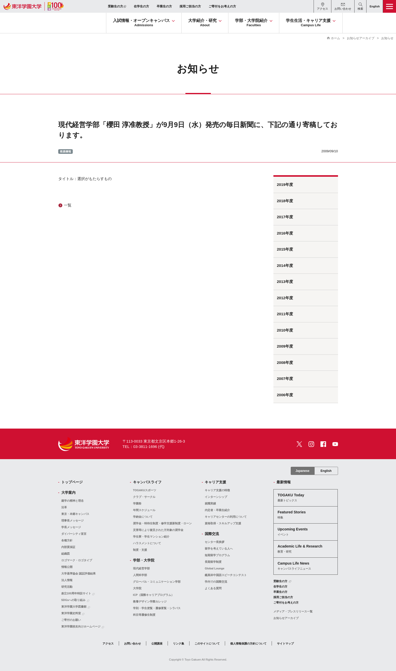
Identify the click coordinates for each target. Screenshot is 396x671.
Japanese (303, 471)
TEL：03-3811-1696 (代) (144, 446)
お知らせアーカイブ (360, 38)
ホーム (335, 38)
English (325, 471)
